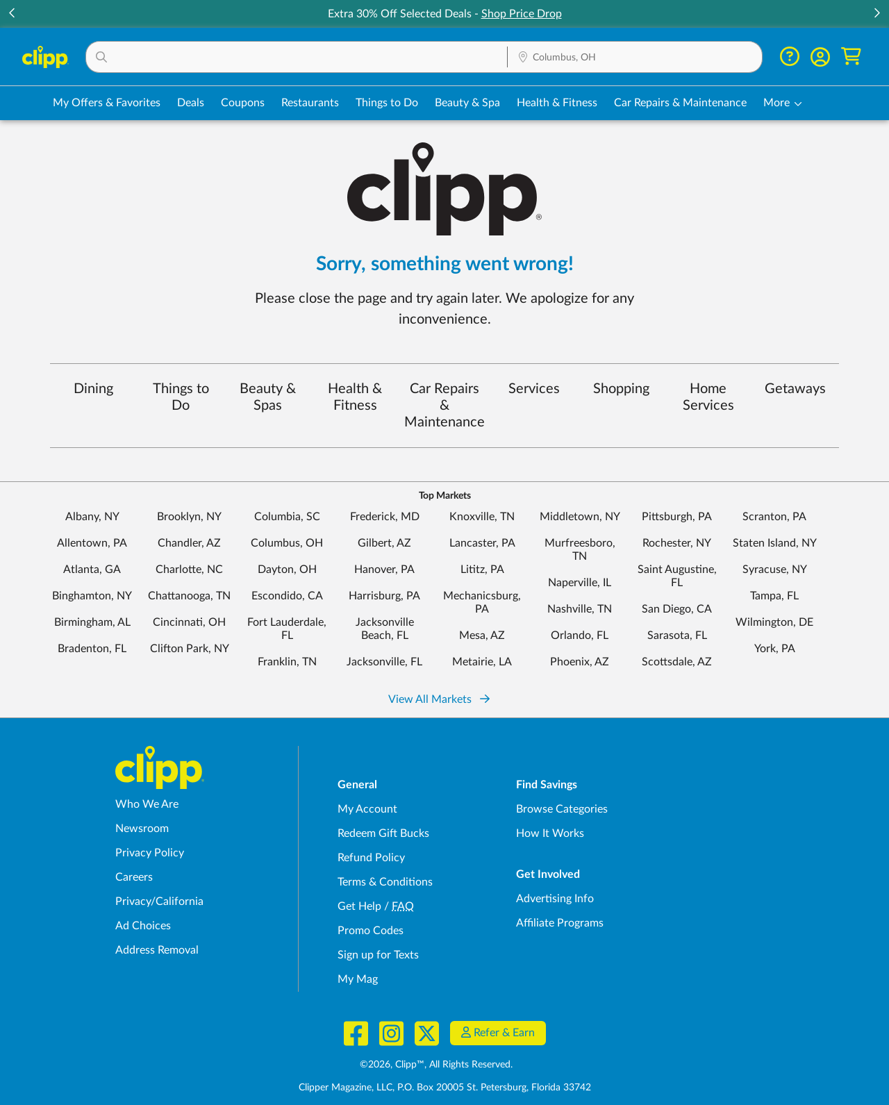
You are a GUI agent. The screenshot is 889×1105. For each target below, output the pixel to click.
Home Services (708, 397)
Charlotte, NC (189, 569)
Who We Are (146, 804)
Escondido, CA (287, 595)
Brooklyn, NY (189, 516)
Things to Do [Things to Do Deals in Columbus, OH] (387, 102)
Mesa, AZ (482, 635)
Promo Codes (371, 930)
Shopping (621, 389)
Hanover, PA (384, 569)
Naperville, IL (579, 582)
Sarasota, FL (677, 635)
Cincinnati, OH (189, 622)
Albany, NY (92, 516)
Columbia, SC (287, 516)
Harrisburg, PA (384, 595)
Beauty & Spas (268, 397)
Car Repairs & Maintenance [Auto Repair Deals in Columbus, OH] (680, 102)
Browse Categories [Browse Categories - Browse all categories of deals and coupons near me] (562, 809)
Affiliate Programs (560, 923)
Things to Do (181, 397)
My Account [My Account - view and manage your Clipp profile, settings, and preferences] (367, 809)
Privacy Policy (149, 852)
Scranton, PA (774, 516)
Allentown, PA (92, 543)
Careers (134, 877)
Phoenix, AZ (579, 661)
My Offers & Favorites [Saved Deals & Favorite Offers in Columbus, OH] (106, 102)
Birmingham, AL (92, 622)
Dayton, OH (287, 569)
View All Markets (439, 699)
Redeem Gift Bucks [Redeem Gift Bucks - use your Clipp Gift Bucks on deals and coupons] (383, 833)
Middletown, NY (580, 516)
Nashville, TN (579, 609)
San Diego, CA (677, 609)
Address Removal (157, 950)
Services (534, 389)
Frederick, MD (384, 516)
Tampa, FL (774, 595)
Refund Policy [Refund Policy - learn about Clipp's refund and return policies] (371, 857)
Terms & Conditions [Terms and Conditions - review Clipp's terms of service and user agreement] (385, 882)
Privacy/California (159, 901)
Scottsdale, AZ (677, 661)
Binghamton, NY (92, 595)
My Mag (358, 979)
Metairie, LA (482, 661)
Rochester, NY (676, 543)
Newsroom (142, 828)
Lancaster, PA (482, 543)
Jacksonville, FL (384, 661)
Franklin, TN (287, 661)
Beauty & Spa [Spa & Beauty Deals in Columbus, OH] (467, 102)
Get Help (359, 906)
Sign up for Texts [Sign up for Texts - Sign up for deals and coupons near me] (378, 955)
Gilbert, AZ (384, 543)
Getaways (795, 389)
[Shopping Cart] (851, 56)
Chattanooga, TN (189, 595)
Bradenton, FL (92, 648)
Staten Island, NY (775, 543)
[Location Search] (634, 57)
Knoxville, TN (482, 516)
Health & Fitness (355, 397)
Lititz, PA (482, 569)
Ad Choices (143, 925)
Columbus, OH (287, 543)
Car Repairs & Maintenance (444, 405)
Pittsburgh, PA (677, 516)
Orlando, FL (579, 635)
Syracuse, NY (774, 569)
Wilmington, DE (774, 622)
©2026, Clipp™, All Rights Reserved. (436, 1065)
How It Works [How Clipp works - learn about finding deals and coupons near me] (550, 833)
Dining (93, 389)
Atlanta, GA (92, 569)
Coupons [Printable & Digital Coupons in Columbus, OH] (243, 102)
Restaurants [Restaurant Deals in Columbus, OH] (310, 102)
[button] (296, 57)
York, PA (774, 648)
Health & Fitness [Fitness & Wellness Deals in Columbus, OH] (557, 102)
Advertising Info (555, 898)
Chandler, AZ (189, 543)
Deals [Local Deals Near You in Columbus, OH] (190, 102)
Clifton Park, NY (189, 648)
